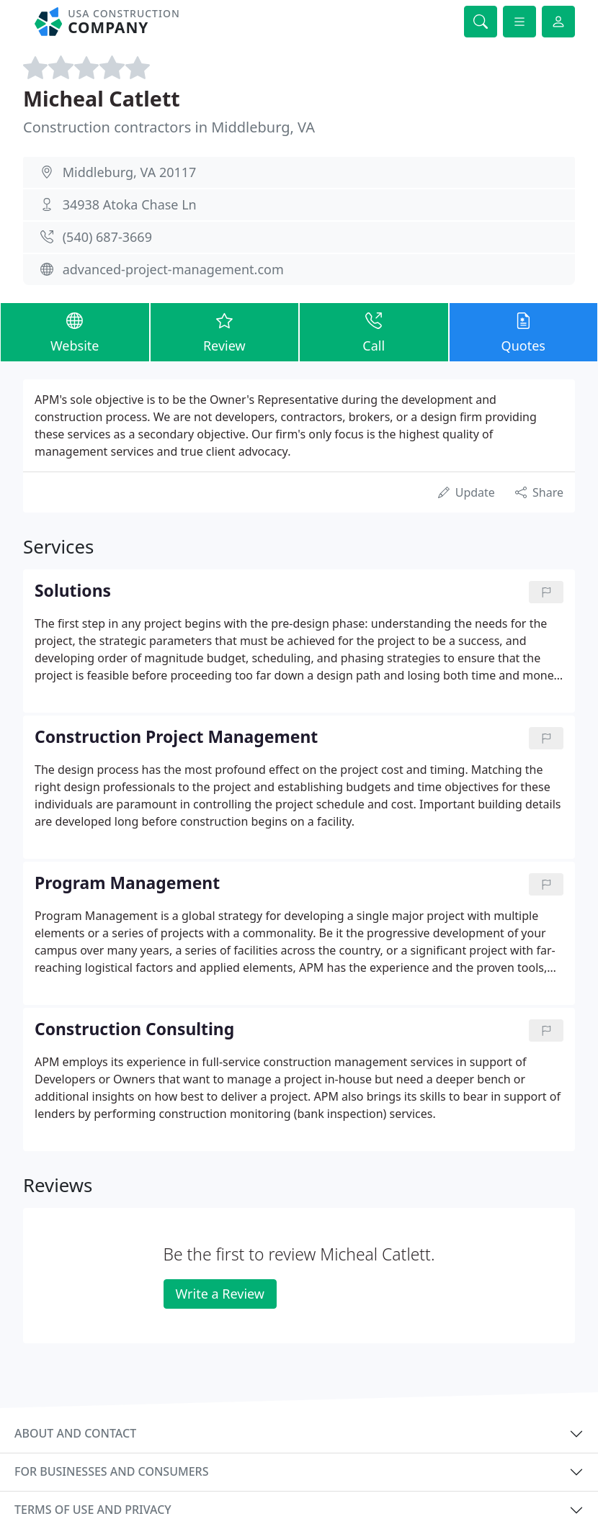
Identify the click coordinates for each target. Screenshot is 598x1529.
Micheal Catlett (101, 98)
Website (75, 331)
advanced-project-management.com (173, 269)
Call (374, 331)
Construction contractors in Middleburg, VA (169, 127)
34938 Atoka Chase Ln (130, 204)
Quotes (523, 331)
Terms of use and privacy (92, 1509)
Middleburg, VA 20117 (130, 172)
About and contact (75, 1433)
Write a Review (220, 1293)
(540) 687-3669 (107, 236)
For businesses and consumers (111, 1471)
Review (224, 331)
